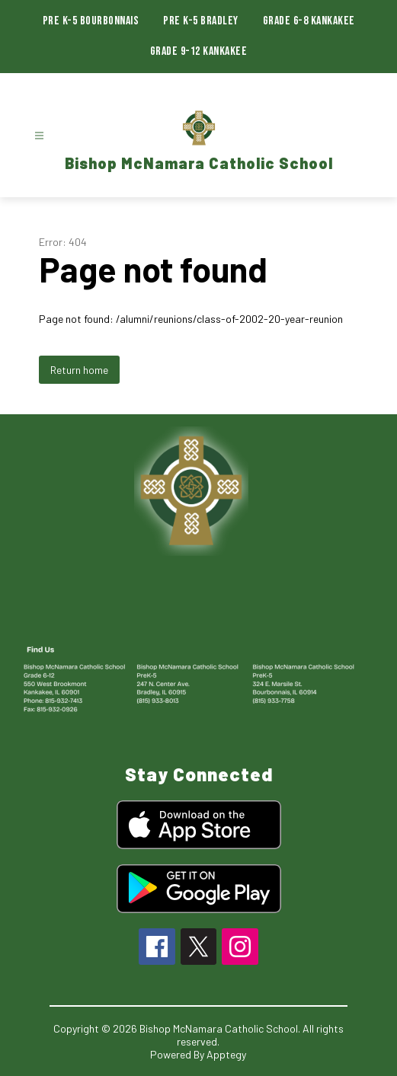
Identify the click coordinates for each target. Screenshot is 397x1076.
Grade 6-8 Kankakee (309, 21)
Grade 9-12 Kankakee (199, 51)
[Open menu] (39, 136)
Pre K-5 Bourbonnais (91, 21)
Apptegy (226, 1054)
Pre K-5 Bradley (201, 21)
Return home (79, 369)
